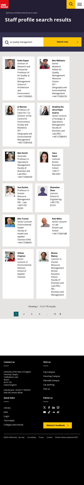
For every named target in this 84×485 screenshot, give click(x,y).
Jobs (6, 412)
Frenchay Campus (51, 376)
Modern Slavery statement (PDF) (66, 437)
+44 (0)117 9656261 (23, 390)
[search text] (22, 42)
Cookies (49, 437)
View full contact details (13, 392)
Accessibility (31, 437)
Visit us (46, 389)
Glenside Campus (51, 380)
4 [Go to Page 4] (39, 314)
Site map (21, 437)
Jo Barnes (22, 106)
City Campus (49, 372)
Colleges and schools (13, 424)
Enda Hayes (23, 60)
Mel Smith (22, 153)
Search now (62, 42)
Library (7, 407)
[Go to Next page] (60, 314)
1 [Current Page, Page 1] (16, 314)
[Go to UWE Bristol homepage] (7, 13)
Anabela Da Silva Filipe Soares (58, 109)
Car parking (48, 384)
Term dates (9, 420)
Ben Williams (58, 60)
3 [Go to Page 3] (31, 314)
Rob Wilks (57, 218)
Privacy (41, 437)
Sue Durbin (22, 187)
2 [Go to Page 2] (23, 314)
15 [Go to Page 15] (55, 314)
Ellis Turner (23, 218)
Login (6, 416)
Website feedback (56, 425)
